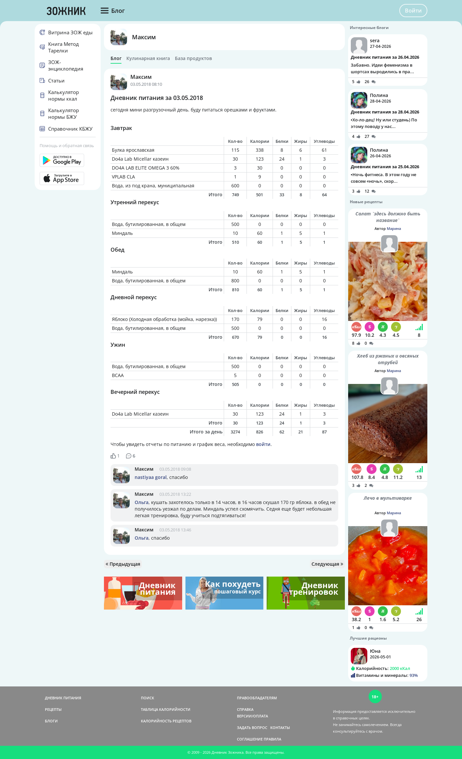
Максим (144, 37)
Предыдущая (123, 564)
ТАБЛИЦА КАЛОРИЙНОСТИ (165, 709)
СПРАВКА (245, 709)
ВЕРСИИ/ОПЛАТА (252, 715)
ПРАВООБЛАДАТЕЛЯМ (257, 697)
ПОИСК (147, 697)
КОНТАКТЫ (280, 727)
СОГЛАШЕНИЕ (250, 739)
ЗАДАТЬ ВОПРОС (252, 727)
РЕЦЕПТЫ (53, 709)
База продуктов (193, 58)
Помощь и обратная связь (67, 145)
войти (263, 444)
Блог (116, 58)
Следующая (327, 564)
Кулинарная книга (148, 58)
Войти (413, 10)
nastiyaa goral (151, 477)
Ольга (141, 502)
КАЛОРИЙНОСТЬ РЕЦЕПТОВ (166, 720)
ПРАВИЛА (272, 739)
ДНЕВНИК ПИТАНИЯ (63, 697)
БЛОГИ (51, 720)
